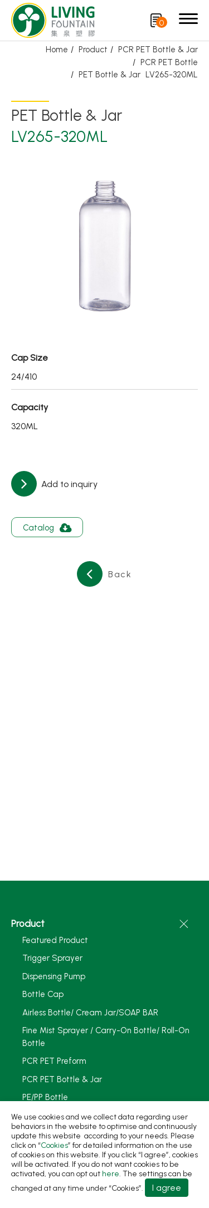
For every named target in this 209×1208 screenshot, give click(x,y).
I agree (166, 1187)
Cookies (54, 1145)
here (110, 1173)
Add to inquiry (68, 484)
